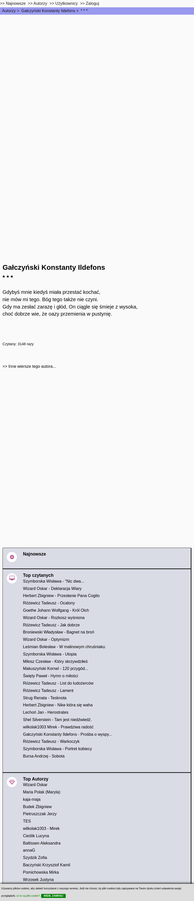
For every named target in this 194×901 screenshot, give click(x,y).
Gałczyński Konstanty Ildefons (48, 11)
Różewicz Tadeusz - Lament (48, 690)
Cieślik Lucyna (36, 836)
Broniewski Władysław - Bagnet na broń (58, 632)
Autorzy (9, 11)
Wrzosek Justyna (38, 879)
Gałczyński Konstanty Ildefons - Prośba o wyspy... (67, 734)
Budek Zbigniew (37, 807)
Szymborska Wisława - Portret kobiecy (57, 749)
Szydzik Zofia (35, 857)
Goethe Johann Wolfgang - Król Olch (56, 610)
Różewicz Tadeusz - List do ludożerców (58, 683)
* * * (84, 11)
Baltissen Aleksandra (42, 843)
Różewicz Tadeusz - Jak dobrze (51, 625)
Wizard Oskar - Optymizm (46, 639)
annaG (29, 850)
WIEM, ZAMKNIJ (53, 895)
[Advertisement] (97, 52)
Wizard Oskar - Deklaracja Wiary (52, 588)
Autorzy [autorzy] (40, 3)
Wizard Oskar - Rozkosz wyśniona (54, 618)
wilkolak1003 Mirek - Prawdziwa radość (58, 727)
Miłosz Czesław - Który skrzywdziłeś (55, 661)
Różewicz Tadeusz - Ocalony (49, 603)
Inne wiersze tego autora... (32, 366)
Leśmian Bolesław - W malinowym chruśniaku (64, 647)
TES (27, 821)
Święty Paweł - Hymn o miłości (50, 676)
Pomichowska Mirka (41, 872)
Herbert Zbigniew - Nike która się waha (58, 705)
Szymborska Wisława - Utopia (50, 654)
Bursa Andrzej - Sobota (44, 756)
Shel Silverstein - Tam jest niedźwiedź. (57, 720)
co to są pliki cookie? (28, 895)
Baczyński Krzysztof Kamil (46, 865)
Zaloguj (92, 3)
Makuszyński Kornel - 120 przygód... (55, 668)
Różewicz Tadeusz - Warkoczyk (51, 741)
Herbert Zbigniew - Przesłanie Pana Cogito (61, 595)
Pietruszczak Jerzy (40, 814)
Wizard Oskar (35, 785)
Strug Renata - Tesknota (44, 698)
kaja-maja (31, 799)
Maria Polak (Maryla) (41, 792)
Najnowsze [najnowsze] (16, 3)
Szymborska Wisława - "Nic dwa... (53, 581)
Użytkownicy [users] (66, 3)
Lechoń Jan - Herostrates (45, 712)
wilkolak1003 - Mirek (41, 828)
